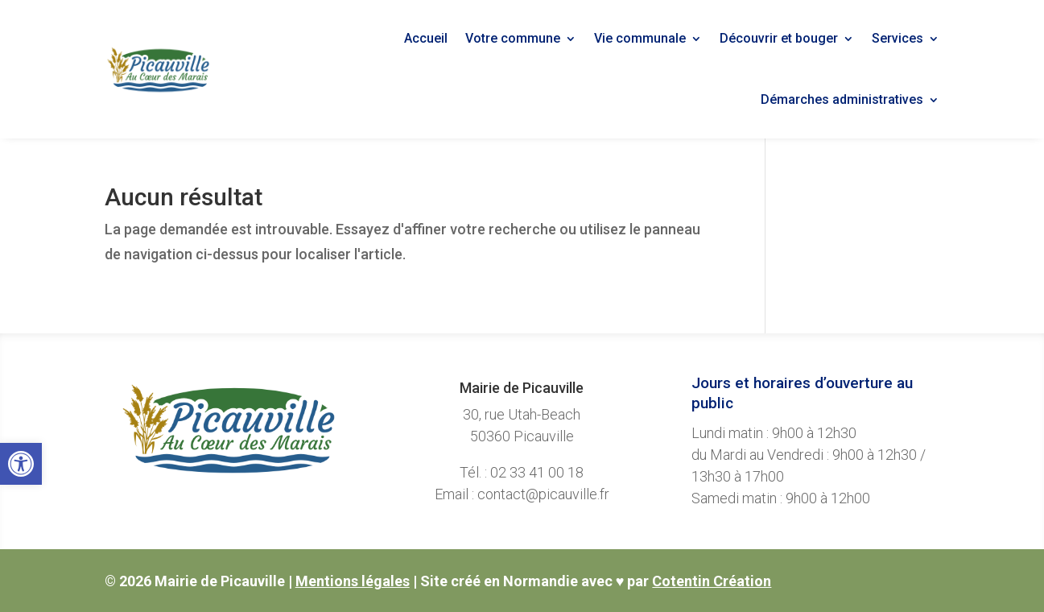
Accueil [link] (426, 38)
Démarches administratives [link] (842, 99)
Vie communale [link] (640, 38)
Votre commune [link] (512, 38)
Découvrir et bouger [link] (779, 38)
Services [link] (897, 38)
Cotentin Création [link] (711, 581)
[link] (21, 464)
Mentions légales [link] (352, 581)
